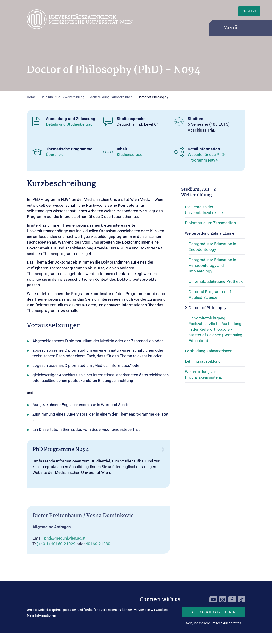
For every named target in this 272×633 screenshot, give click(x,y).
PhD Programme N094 (60, 449)
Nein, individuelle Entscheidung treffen (213, 623)
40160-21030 (98, 543)
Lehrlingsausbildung (203, 361)
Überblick (54, 154)
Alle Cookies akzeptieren (214, 612)
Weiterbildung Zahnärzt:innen (111, 97)
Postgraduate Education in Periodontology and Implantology (212, 265)
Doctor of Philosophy (207, 307)
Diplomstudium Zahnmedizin (210, 223)
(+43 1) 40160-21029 (56, 543)
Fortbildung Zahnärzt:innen (208, 351)
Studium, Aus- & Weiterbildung (198, 192)
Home (31, 97)
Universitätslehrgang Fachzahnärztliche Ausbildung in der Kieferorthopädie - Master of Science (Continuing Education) (215, 329)
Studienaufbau (129, 154)
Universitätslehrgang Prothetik (216, 281)
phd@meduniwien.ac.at (65, 538)
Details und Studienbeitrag (69, 124)
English (249, 11)
